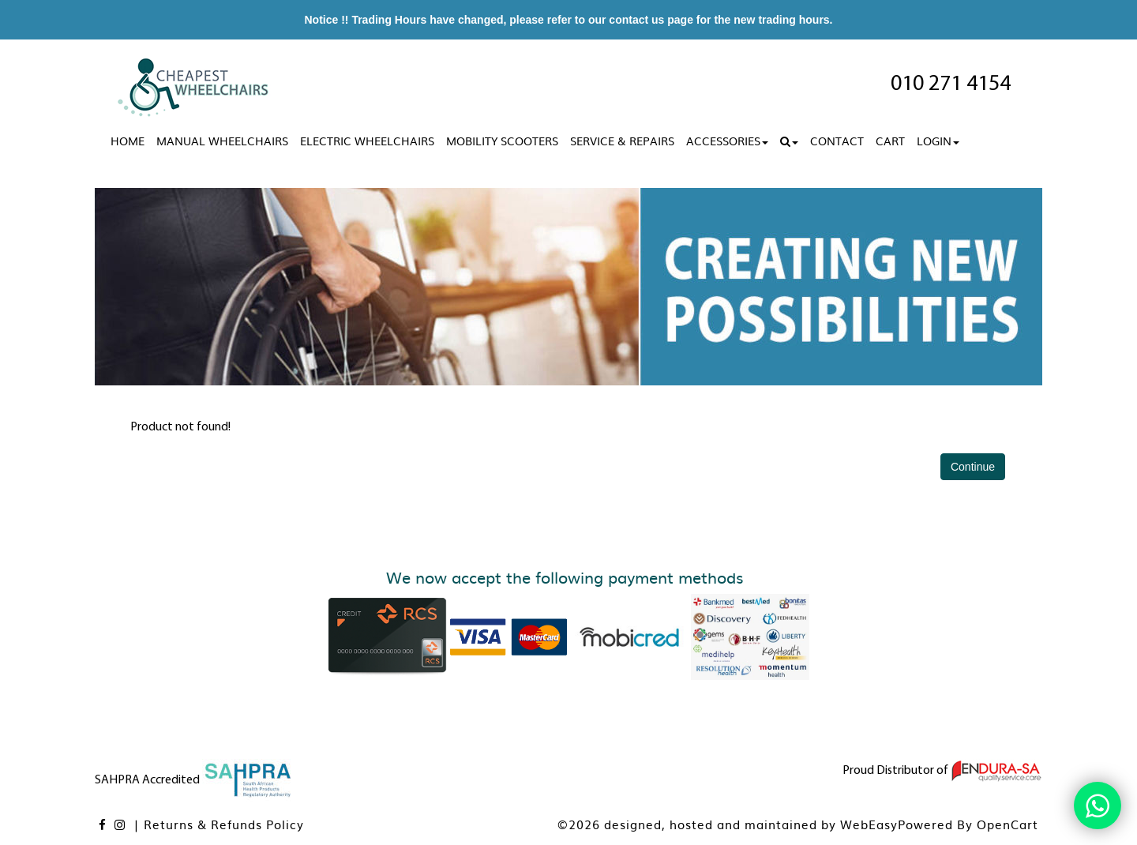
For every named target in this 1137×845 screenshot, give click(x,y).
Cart (890, 140)
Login (938, 140)
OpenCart (1007, 824)
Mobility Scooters (502, 140)
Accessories (727, 140)
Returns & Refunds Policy (224, 824)
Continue (973, 466)
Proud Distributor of (942, 770)
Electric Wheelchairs (367, 140)
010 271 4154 (951, 84)
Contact (837, 140)
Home (127, 140)
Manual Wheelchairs (222, 140)
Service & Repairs (622, 140)
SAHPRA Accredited (194, 780)
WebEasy (869, 824)
